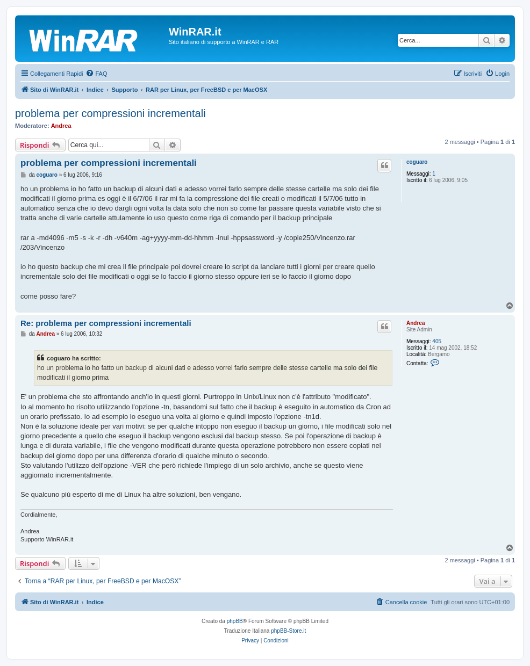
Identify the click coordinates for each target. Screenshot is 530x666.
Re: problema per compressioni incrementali (105, 323)
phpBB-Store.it (288, 631)
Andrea (61, 125)
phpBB (235, 621)
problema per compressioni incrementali (110, 113)
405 (436, 341)
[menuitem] (96, 73)
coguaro (416, 162)
